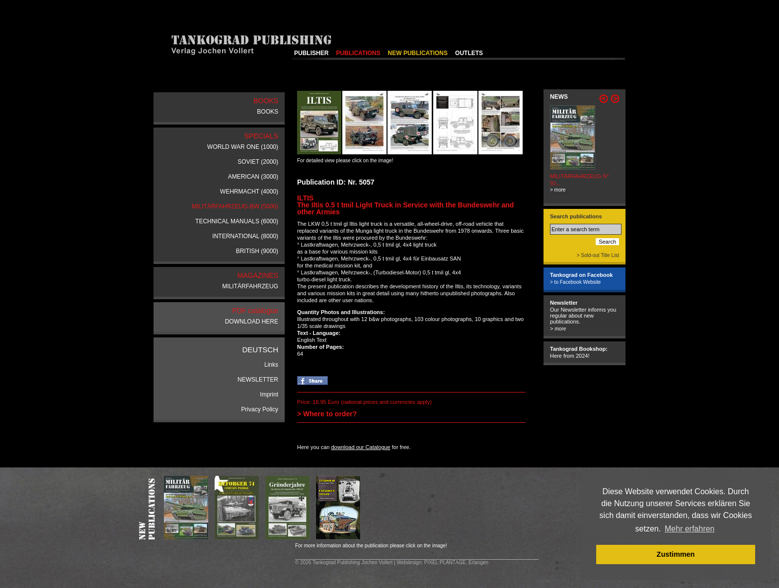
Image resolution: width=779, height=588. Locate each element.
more (560, 328)
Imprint (269, 394)
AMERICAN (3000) (253, 176)
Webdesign (408, 562)
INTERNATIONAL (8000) (245, 236)
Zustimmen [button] (676, 554)
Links (271, 364)
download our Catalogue (360, 447)
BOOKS (267, 111)
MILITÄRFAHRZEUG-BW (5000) (235, 206)
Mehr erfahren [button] (690, 528)
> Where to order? (327, 413)
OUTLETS (469, 53)
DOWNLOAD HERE (251, 321)
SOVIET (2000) (257, 161)
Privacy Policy (259, 409)
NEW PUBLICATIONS (418, 53)
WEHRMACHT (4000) (249, 191)
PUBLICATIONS (358, 53)
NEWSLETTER (257, 379)
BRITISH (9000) (257, 251)
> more (557, 190)
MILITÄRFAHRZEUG (250, 286)
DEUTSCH (260, 349)
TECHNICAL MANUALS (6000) (236, 221)
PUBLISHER (311, 53)
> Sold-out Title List (598, 255)
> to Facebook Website (575, 282)
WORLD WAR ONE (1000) (242, 146)
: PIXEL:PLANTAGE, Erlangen (454, 562)
